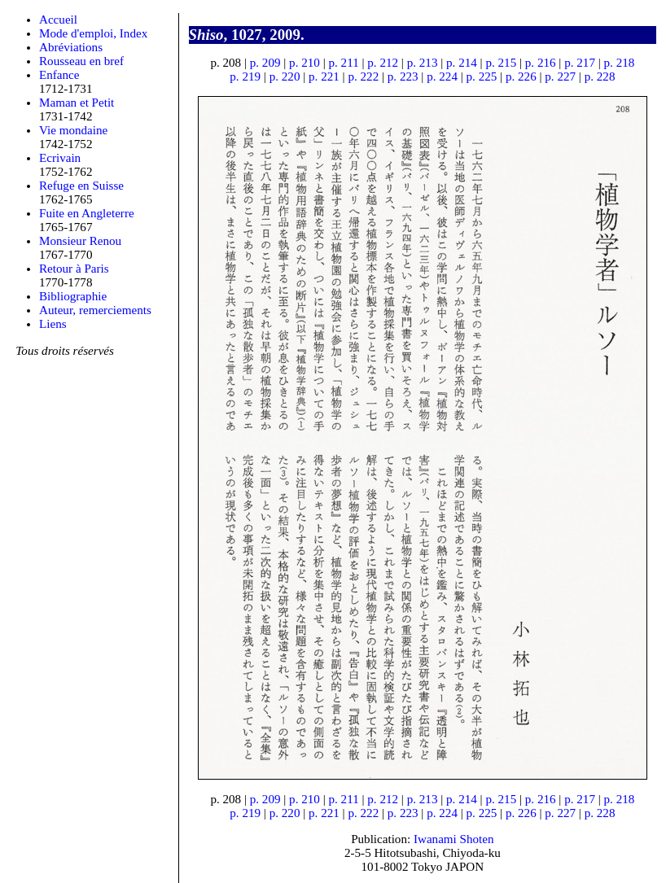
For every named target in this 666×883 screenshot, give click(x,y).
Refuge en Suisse (81, 185)
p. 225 (482, 76)
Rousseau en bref (81, 61)
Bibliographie (73, 296)
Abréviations (71, 47)
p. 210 (304, 62)
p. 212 (382, 62)
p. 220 (284, 76)
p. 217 (579, 62)
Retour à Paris (74, 268)
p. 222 (363, 76)
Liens (53, 323)
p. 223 (403, 76)
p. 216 (540, 62)
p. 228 (600, 76)
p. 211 (343, 62)
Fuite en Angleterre (86, 213)
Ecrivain (60, 157)
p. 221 (324, 76)
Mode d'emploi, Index (93, 33)
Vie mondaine (73, 130)
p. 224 (442, 76)
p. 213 (422, 62)
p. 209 (265, 62)
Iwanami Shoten (454, 839)
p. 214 (461, 62)
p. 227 (560, 76)
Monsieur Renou (80, 240)
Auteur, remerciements (95, 310)
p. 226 (521, 76)
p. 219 (245, 76)
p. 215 (500, 62)
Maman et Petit (76, 102)
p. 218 (619, 62)
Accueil (58, 19)
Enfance (59, 74)
